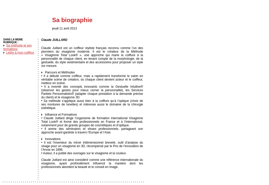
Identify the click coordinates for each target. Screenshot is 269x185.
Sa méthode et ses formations (17, 47)
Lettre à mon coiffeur (20, 52)
